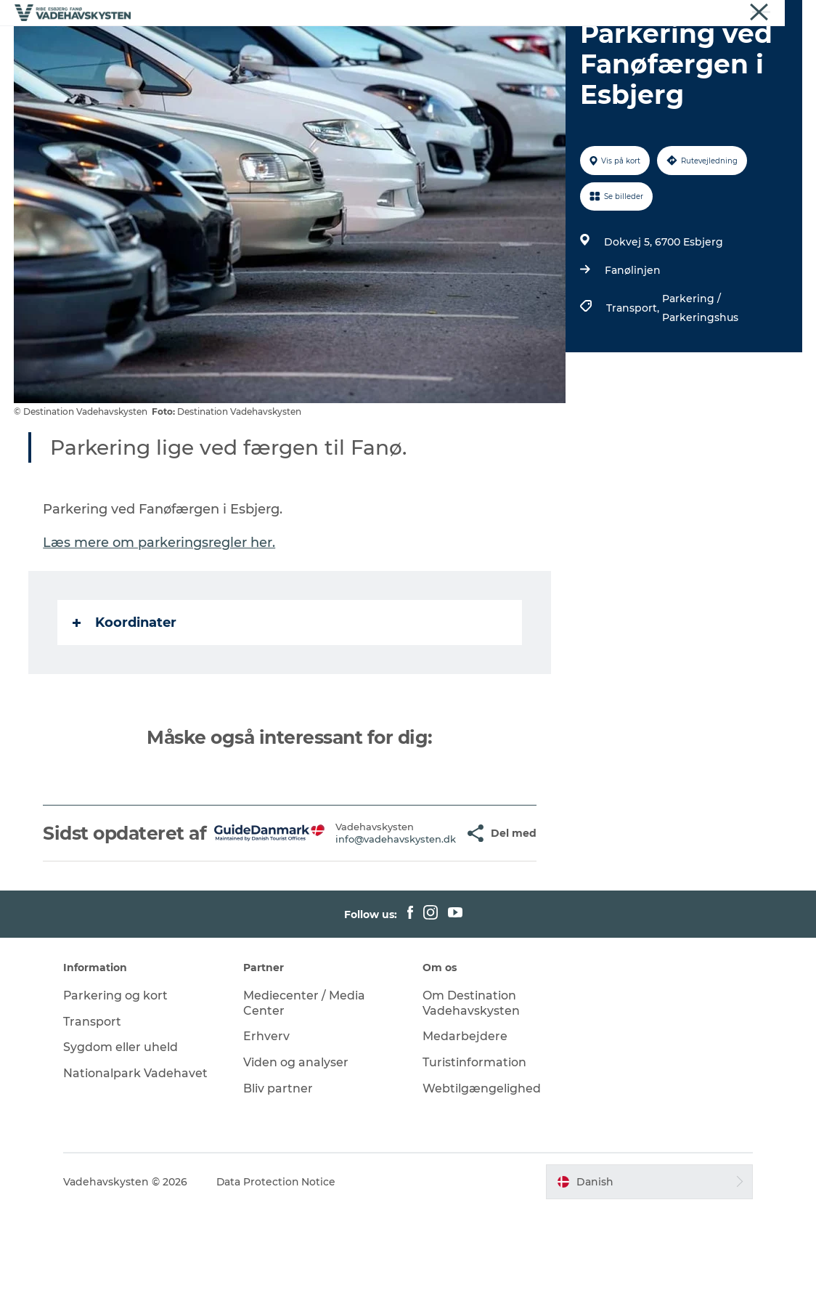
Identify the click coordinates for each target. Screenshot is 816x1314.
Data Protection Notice (279, 1284)
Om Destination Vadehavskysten (471, 1106)
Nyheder (782, 14)
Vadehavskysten (625, 14)
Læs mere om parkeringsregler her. (160, 625)
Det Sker (408, 62)
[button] (434, 926)
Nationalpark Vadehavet (137, 1177)
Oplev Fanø (393, 47)
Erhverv (692, 14)
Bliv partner (279, 1192)
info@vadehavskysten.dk (360, 932)
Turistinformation (474, 1166)
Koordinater (125, 705)
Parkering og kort (118, 1099)
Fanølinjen (633, 353)
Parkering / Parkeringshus (700, 391)
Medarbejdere (465, 1140)
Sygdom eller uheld (122, 1151)
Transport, (634, 390)
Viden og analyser (296, 1166)
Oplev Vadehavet (588, 47)
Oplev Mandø (483, 47)
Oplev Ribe (212, 47)
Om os (736, 14)
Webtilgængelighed (482, 1192)
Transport (94, 1125)
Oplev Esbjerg (302, 47)
